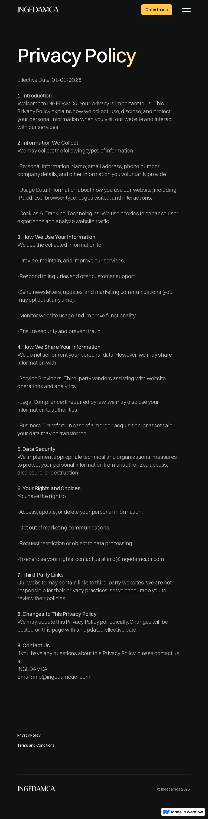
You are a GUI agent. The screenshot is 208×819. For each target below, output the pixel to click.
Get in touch (156, 9)
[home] (38, 9)
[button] (186, 9)
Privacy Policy (28, 735)
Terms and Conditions (36, 745)
